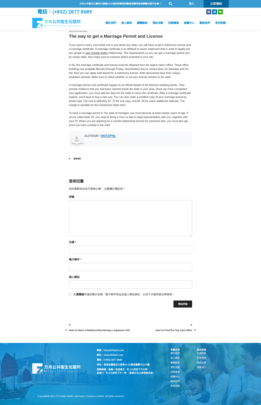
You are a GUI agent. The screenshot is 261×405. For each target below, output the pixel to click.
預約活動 (157, 23)
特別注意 (201, 362)
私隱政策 (201, 353)
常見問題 (220, 23)
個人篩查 (126, 23)
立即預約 (216, 4)
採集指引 (201, 367)
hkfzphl (83, 31)
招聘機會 (173, 23)
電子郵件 (75, 259)
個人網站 (74, 277)
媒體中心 (189, 23)
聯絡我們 (204, 23)
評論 (71, 196)
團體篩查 (142, 23)
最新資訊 (77, 159)
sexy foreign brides (96, 53)
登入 (191, 3)
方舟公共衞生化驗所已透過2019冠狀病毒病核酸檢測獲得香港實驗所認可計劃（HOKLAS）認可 (134, 3)
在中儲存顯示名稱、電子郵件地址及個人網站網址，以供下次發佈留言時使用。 (124, 294)
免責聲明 (201, 358)
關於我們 (111, 23)
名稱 (72, 242)
